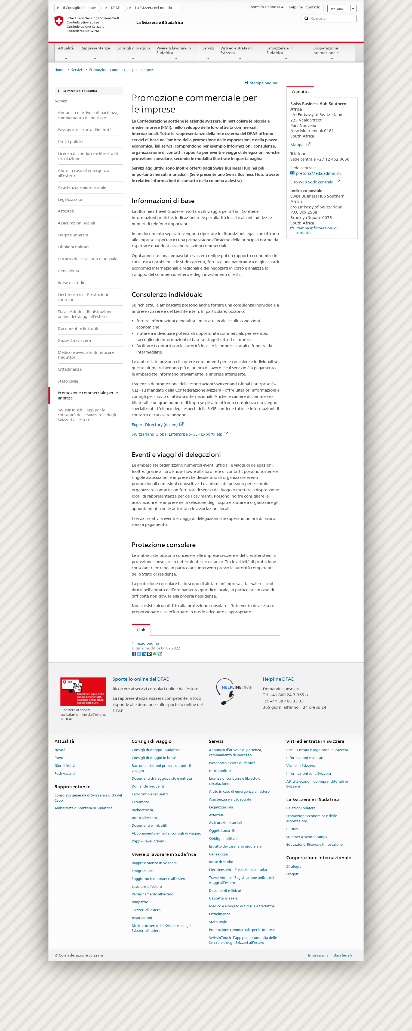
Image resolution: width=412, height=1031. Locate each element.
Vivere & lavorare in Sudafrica (176, 53)
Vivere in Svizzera (300, 811)
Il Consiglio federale (79, 8)
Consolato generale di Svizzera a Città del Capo (88, 843)
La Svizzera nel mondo (153, 8)
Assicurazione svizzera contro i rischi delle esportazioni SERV (195, 661)
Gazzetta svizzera (223, 944)
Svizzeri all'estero (146, 955)
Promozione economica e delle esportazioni (177, 670)
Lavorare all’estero (147, 932)
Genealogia (218, 900)
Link (138, 629)
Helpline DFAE (278, 724)
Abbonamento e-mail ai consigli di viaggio (166, 879)
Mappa (300, 144)
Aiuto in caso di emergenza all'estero (239, 837)
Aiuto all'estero (144, 863)
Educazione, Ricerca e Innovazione (314, 890)
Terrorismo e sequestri (150, 840)
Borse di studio (221, 907)
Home (59, 70)
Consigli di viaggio (133, 53)
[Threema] (149, 698)
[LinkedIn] (144, 698)
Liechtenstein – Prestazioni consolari (239, 915)
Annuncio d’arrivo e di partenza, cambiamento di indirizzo (235, 797)
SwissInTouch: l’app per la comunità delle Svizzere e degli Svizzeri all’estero (243, 985)
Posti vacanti (64, 819)
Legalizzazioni (221, 853)
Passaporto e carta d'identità (232, 808)
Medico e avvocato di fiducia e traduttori (242, 951)
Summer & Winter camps (306, 882)
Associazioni (142, 963)
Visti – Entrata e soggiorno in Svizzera (317, 795)
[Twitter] (139, 698)
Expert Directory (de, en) (157, 424)
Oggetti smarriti (222, 876)
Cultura (292, 874)
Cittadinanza (219, 959)
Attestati (216, 860)
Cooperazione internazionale (332, 53)
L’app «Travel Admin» (149, 887)
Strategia (293, 912)
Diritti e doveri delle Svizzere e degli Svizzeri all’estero (161, 973)
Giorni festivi (64, 811)
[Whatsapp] (155, 698)
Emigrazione (142, 916)
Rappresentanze (95, 53)
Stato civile (218, 967)
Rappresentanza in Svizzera (154, 908)
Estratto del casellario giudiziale (235, 892)
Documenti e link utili (149, 871)
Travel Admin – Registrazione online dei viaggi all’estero (241, 925)
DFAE (115, 8)
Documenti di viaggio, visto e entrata (162, 824)
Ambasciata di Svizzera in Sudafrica (83, 854)
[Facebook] (134, 698)
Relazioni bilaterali (302, 854)
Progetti (293, 920)
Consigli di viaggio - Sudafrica (156, 795)
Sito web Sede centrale (315, 182)
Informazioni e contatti (305, 803)
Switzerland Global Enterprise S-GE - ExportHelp (180, 434)
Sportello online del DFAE (141, 724)
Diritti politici (220, 816)
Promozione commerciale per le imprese (242, 975)
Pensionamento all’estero (152, 940)
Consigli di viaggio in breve (154, 803)
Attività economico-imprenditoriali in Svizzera (317, 829)
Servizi (208, 53)
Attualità (66, 53)
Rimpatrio (140, 947)
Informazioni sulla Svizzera (308, 819)
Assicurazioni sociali (225, 868)
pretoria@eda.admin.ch (318, 173)
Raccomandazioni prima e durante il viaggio (161, 813)
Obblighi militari (223, 884)
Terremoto (140, 847)
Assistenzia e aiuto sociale (230, 845)
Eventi (59, 803)
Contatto (298, 91)
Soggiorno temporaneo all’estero (159, 924)
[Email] (160, 698)
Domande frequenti (148, 832)
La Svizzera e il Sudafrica (286, 53)
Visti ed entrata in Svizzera (240, 53)
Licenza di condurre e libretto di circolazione (235, 826)
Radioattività (142, 855)
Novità (59, 795)
